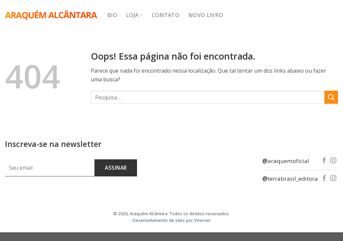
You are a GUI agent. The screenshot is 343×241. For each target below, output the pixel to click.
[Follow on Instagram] (333, 160)
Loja (134, 15)
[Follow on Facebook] (324, 160)
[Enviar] (331, 97)
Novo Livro (205, 15)
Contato (166, 15)
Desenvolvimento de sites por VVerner (172, 220)
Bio (112, 15)
